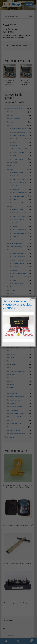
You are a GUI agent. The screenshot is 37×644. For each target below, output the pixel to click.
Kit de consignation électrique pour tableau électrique (17, 304)
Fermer (33, 298)
